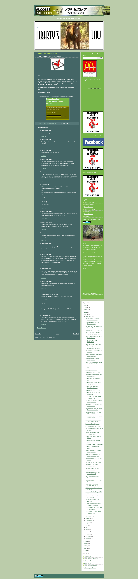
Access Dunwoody (89, 204)
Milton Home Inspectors (90, 565)
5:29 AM (43, 278)
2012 (85, 312)
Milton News (87, 563)
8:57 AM (43, 181)
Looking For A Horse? (91, 370)
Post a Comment (41, 328)
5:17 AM (43, 251)
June (87, 527)
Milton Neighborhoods (90, 568)
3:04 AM (43, 229)
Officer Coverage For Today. (93, 372)
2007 (85, 548)
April (87, 532)
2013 (85, 310)
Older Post (76, 334)
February (88, 536)
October (88, 518)
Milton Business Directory (90, 558)
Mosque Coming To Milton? (93, 348)
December (89, 316)
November (89, 516)
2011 (85, 314)
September (89, 520)
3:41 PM (43, 136)
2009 (85, 543)
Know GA (86, 216)
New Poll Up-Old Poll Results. (93, 462)
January (88, 538)
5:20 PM (43, 288)
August (88, 522)
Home (57, 334)
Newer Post (38, 334)
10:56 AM (43, 265)
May (87, 529)
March (88, 534)
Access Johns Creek (89, 209)
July (87, 525)
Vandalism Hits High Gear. (92, 424)
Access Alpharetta (89, 202)
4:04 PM (43, 312)
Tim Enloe (44, 184)
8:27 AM (43, 168)
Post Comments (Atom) (48, 337)
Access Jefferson (88, 207)
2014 (85, 307)
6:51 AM (43, 324)
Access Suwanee (88, 214)
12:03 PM (44, 218)
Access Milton (87, 211)
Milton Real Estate (89, 561)
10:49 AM (43, 208)
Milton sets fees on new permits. (94, 444)
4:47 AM (43, 147)
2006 (85, 550)
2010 (85, 541)
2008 (85, 546)
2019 (85, 305)
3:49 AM (43, 240)
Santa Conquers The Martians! (94, 330)
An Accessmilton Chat (90, 172)
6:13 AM (43, 156)
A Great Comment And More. (93, 426)
